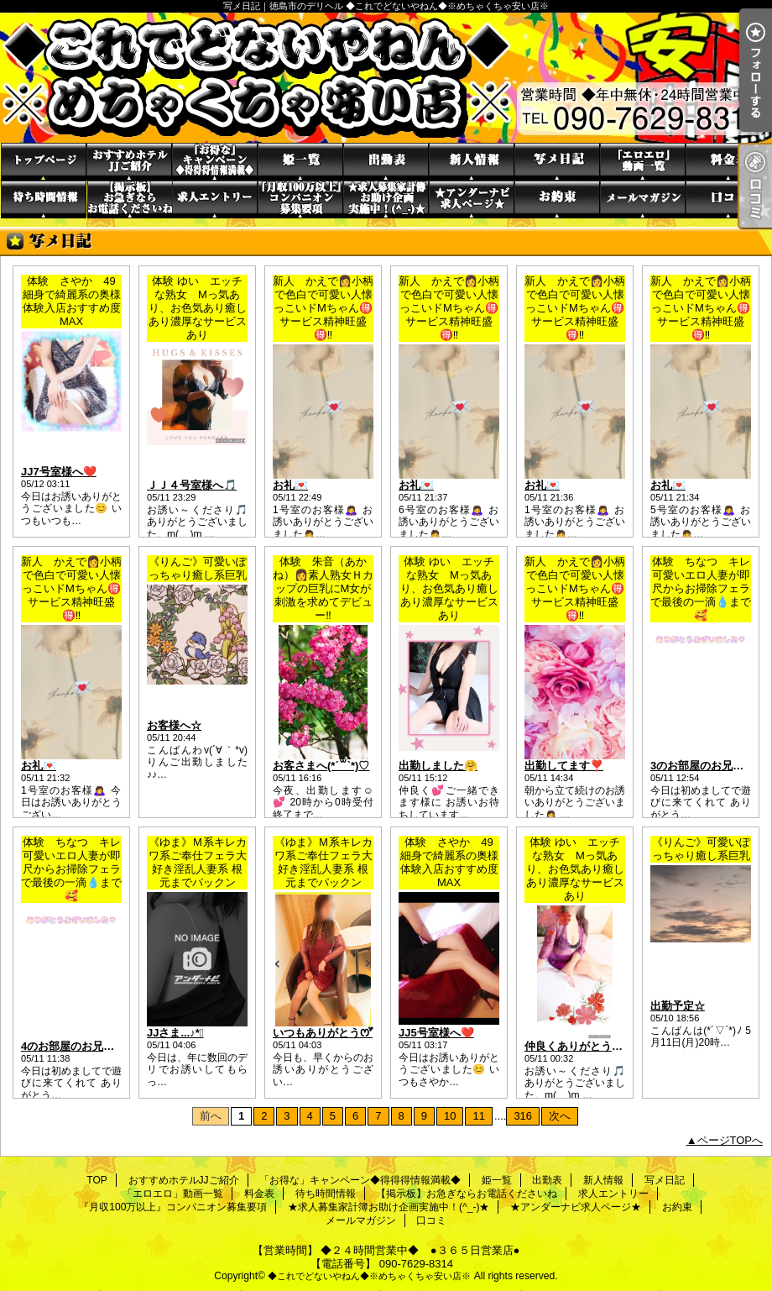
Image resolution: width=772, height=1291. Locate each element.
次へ (560, 1116)
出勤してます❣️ (563, 765)
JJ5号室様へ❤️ (436, 1032)
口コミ (728, 199)
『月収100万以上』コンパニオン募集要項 (300, 199)
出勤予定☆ (677, 1006)
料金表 (728, 162)
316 (523, 1116)
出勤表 (386, 162)
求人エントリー (215, 199)
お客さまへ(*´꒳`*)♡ (321, 765)
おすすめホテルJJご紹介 (129, 162)
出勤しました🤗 (438, 765)
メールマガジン (643, 199)
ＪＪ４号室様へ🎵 (192, 485)
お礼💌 (290, 485)
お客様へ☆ (174, 725)
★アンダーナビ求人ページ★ (471, 199)
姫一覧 (300, 162)
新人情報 (471, 162)
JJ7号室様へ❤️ (58, 471)
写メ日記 (557, 162)
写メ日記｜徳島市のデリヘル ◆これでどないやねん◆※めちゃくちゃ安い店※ (386, 78)
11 (478, 1116)
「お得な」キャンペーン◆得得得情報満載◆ (215, 162)
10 (450, 1116)
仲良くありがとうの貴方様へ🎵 (602, 1046)
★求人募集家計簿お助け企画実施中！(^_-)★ (386, 199)
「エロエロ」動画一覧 (643, 162)
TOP (43, 162)
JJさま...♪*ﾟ (175, 1032)
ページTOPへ (730, 1140)
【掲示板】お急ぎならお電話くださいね (129, 199)
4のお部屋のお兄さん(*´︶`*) (90, 1046)
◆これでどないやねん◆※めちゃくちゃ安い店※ (369, 1276)
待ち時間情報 (43, 199)
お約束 (557, 199)
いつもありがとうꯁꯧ (323, 1032)
